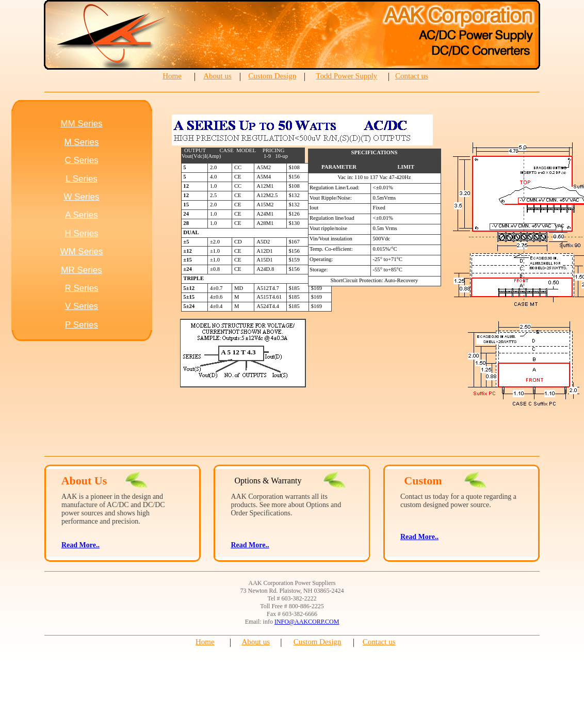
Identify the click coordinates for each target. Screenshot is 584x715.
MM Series (81, 123)
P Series (81, 325)
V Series (81, 306)
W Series (82, 197)
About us (217, 76)
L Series (82, 179)
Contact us (411, 76)
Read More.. (250, 545)
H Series (81, 233)
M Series (81, 142)
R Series (81, 288)
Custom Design (272, 76)
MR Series (81, 270)
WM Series (81, 251)
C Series (81, 160)
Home (172, 76)
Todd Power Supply (346, 76)
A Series (81, 215)
